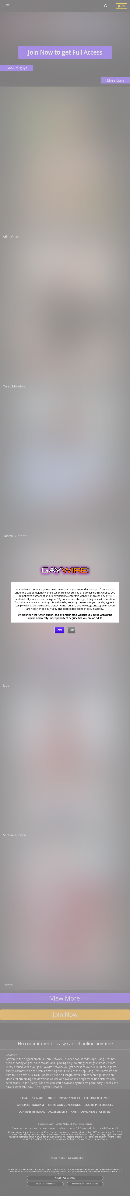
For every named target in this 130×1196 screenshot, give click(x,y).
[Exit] (72, 630)
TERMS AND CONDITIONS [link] (51, 605)
